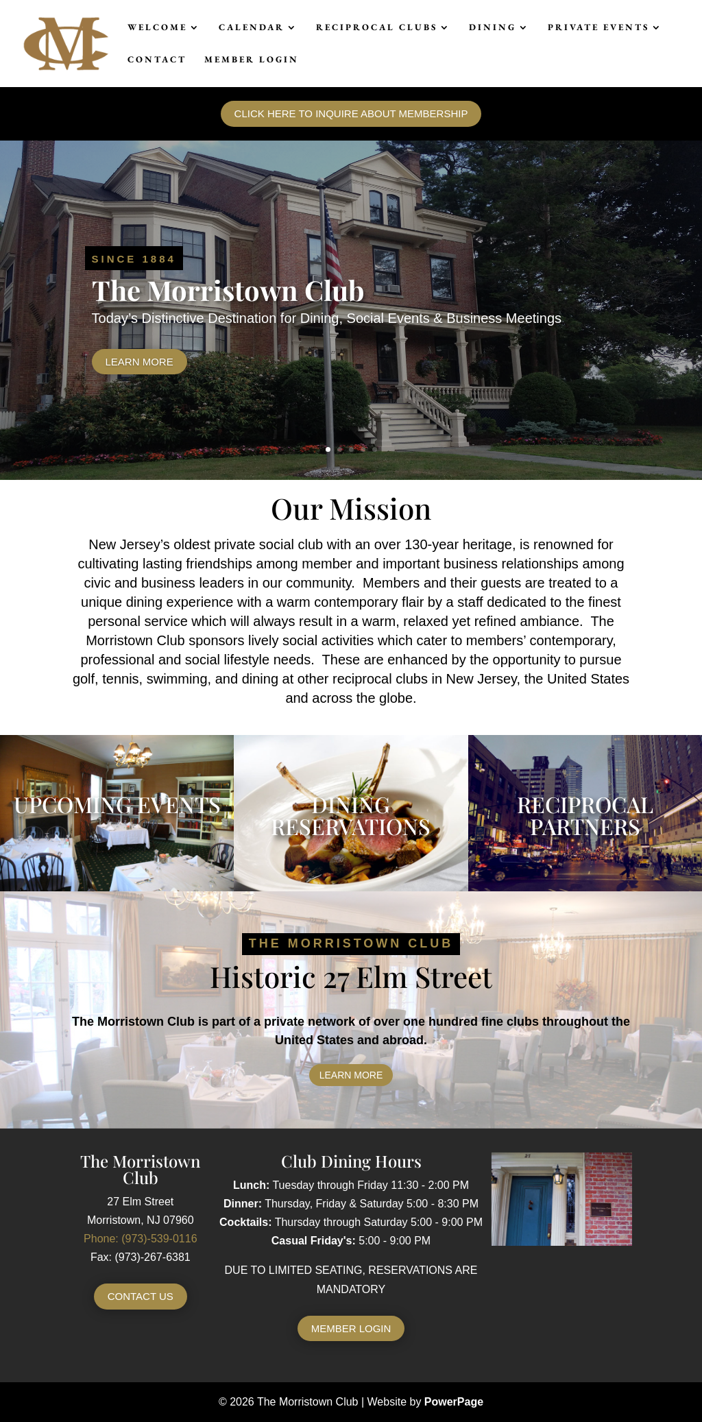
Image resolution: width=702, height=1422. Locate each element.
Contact (157, 60)
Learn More (139, 361)
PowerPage (453, 1402)
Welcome (157, 28)
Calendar (252, 28)
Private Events (598, 28)
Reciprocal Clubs (376, 28)
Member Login (251, 60)
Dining (492, 28)
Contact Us (140, 1296)
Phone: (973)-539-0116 (140, 1238)
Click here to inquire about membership (351, 113)
